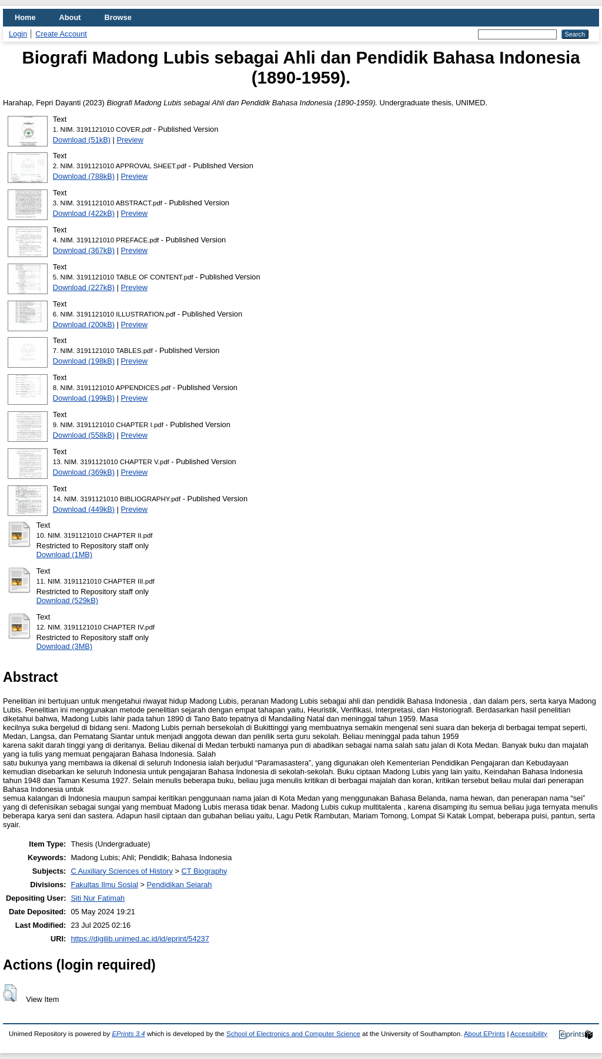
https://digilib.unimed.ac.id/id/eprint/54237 (140, 938)
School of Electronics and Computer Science (293, 1033)
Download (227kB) (84, 287)
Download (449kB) (84, 509)
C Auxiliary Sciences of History (122, 871)
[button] (9, 993)
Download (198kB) (84, 361)
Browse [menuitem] (118, 17)
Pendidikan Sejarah (179, 884)
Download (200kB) (84, 324)
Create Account (61, 33)
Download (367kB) (84, 250)
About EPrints (484, 1033)
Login (18, 33)
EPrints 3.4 (128, 1033)
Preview (129, 139)
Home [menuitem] (25, 17)
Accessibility (528, 1033)
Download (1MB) (64, 554)
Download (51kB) (82, 139)
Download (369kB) (84, 472)
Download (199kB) (84, 398)
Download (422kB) (84, 213)
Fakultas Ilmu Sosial (104, 884)
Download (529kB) (67, 600)
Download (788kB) (84, 176)
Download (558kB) (84, 435)
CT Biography (205, 871)
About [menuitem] (70, 17)
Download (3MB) (64, 646)
